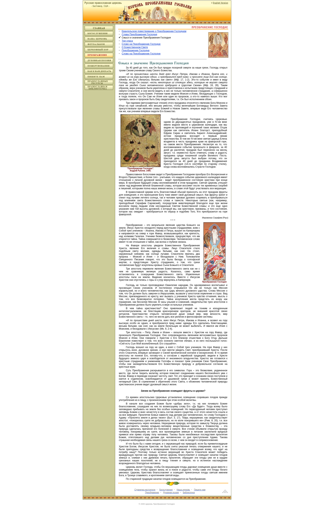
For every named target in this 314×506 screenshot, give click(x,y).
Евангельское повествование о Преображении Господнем (154, 31)
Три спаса (127, 40)
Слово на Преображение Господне (141, 44)
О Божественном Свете (135, 47)
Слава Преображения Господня (139, 34)
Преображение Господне (136, 50)
